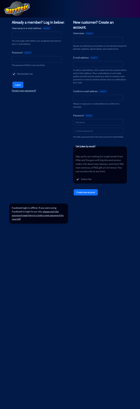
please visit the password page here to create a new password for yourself (38, 215)
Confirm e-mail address (90, 91)
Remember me (22, 74)
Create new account (85, 192)
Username (83, 33)
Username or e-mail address (31, 28)
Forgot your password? (24, 90)
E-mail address (85, 57)
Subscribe (83, 179)
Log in (18, 84)
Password (22, 52)
